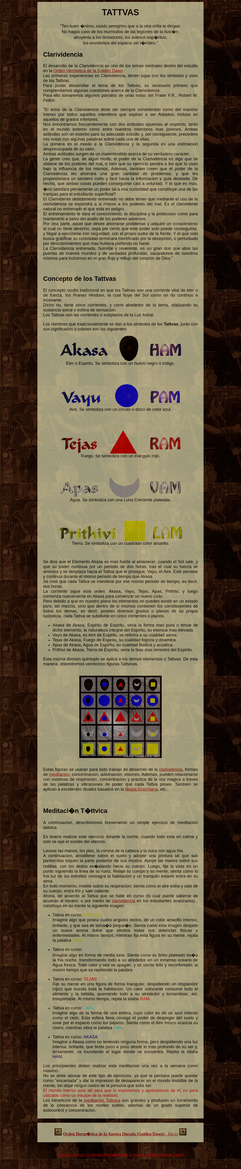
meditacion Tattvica (102, 1100)
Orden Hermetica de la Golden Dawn (88, 70)
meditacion (59, 774)
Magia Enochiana (141, 789)
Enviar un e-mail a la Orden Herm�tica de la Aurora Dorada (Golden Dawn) (120, 1155)
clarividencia (170, 769)
